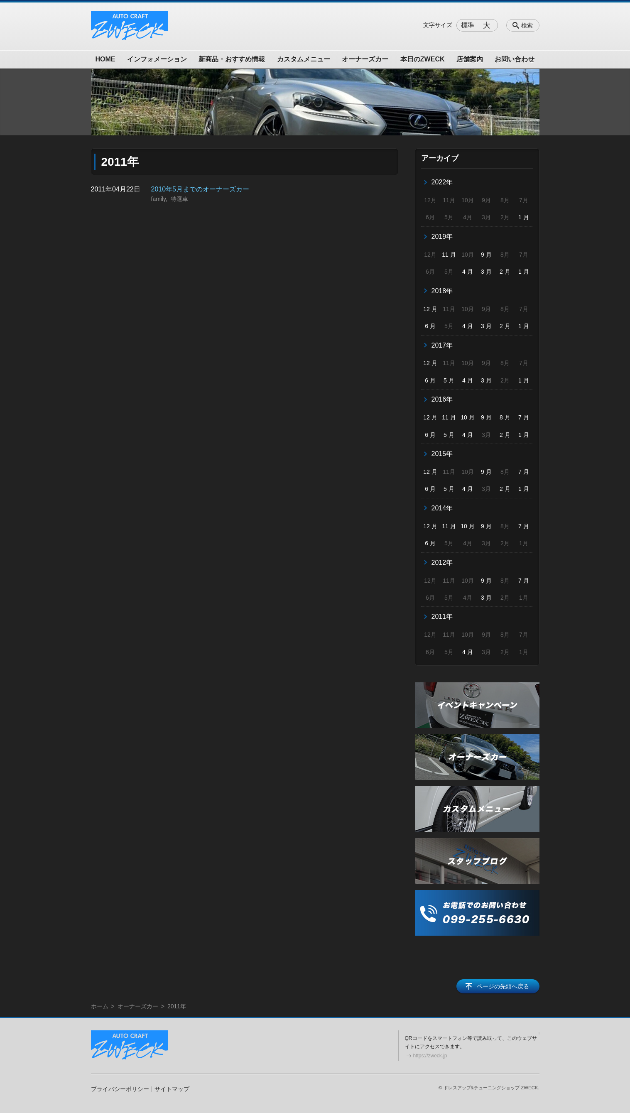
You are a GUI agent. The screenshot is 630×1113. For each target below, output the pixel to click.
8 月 (505, 417)
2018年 (442, 290)
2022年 (442, 182)
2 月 (505, 271)
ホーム (99, 1006)
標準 (467, 25)
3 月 (486, 271)
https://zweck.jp (430, 1056)
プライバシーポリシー (120, 1089)
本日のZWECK (422, 59)
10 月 (467, 417)
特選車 (179, 199)
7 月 (523, 417)
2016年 (442, 399)
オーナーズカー (365, 59)
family (158, 199)
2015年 (442, 453)
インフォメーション (157, 59)
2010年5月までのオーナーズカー (200, 189)
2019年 (442, 236)
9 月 (486, 254)
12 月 (430, 309)
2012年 (442, 562)
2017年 (442, 345)
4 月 (467, 271)
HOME (105, 59)
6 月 (430, 326)
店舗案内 (469, 59)
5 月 (449, 380)
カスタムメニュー (303, 59)
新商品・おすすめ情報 (232, 59)
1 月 (523, 217)
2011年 (442, 616)
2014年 (442, 508)
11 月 (449, 254)
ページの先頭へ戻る (503, 986)
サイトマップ (171, 1089)
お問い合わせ (514, 59)
